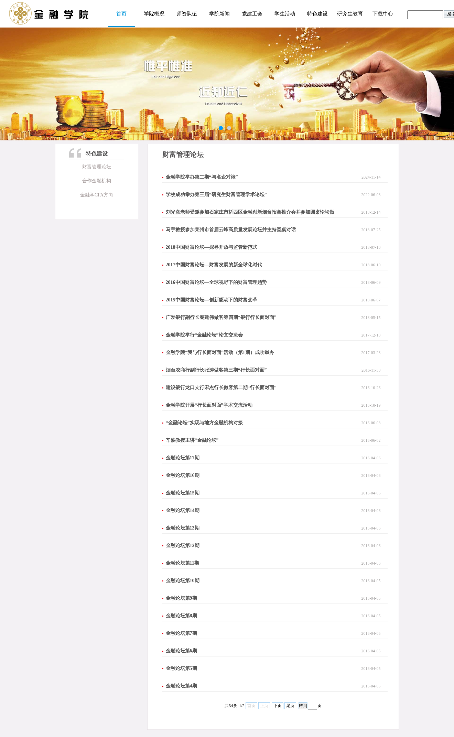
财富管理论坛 (96, 166)
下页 (277, 705)
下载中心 (382, 14)
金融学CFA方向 (96, 194)
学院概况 (154, 14)
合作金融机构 (96, 180)
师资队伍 (186, 14)
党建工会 (252, 14)
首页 (121, 14)
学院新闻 (219, 14)
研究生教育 (350, 14)
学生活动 (284, 14)
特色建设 (317, 14)
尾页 (290, 705)
